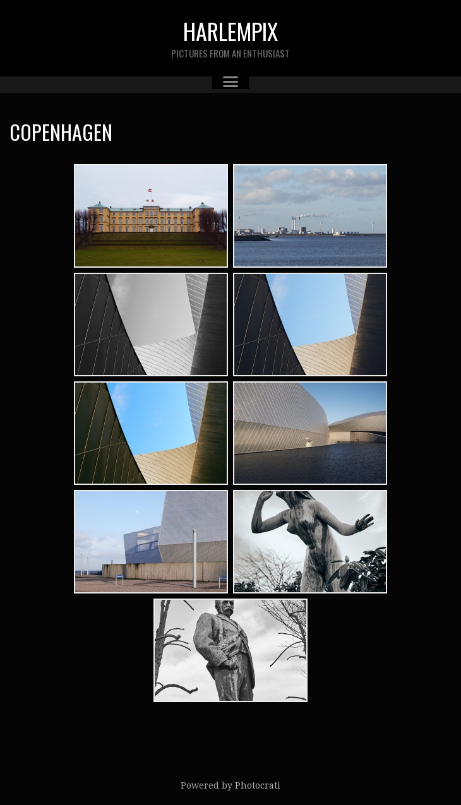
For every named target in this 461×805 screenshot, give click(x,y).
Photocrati (257, 785)
